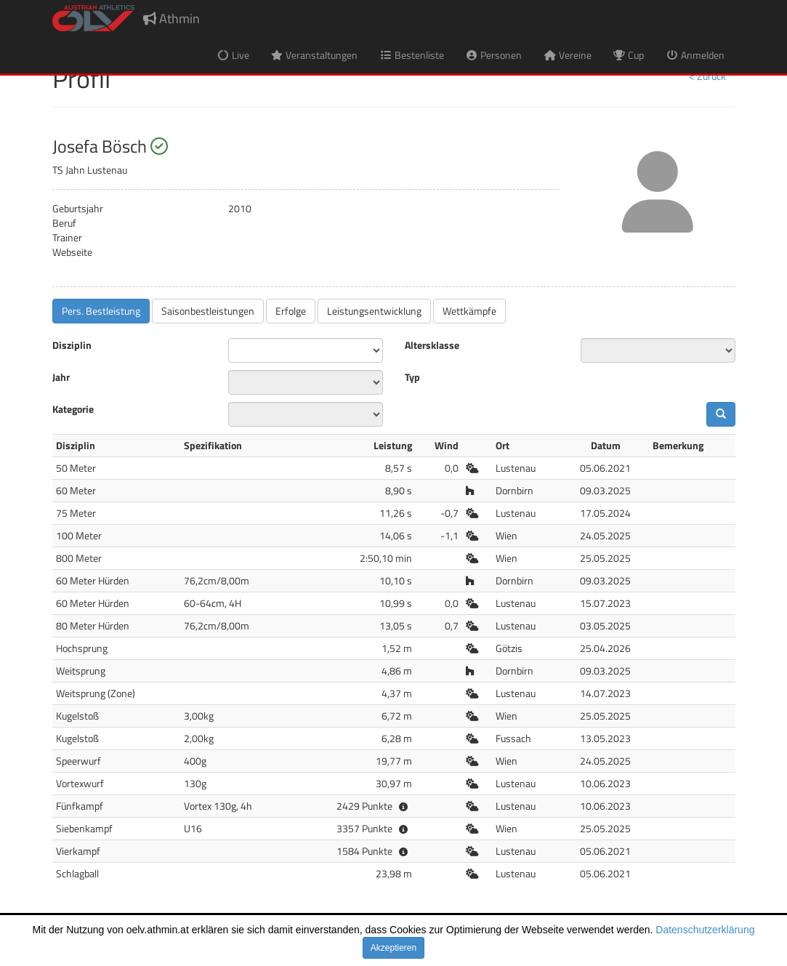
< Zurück (707, 76)
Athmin (171, 18)
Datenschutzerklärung (704, 929)
